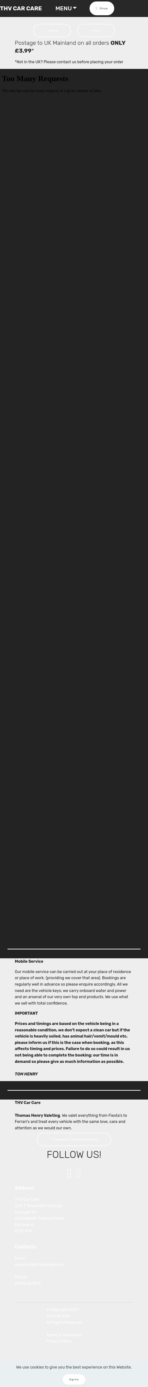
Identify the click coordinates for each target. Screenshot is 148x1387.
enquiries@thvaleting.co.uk (39, 1264)
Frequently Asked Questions (74, 1139)
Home (52, 30)
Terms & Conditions (64, 1335)
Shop (102, 8)
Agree (74, 1379)
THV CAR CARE (21, 8)
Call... (96, 30)
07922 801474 (28, 1283)
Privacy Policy (59, 1341)
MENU (64, 8)
